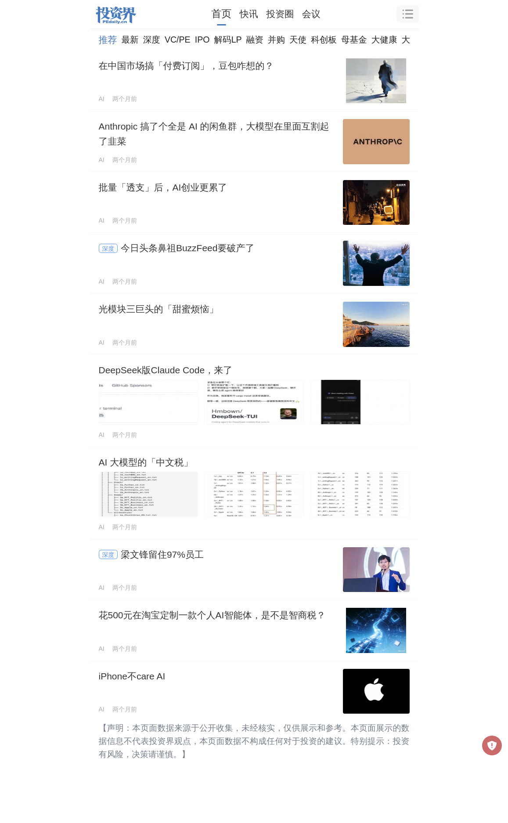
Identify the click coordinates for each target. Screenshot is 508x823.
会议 (311, 14)
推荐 (108, 40)
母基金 (354, 39)
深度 (151, 39)
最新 (130, 39)
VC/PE (178, 39)
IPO (202, 39)
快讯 (249, 14)
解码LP (227, 39)
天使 (297, 39)
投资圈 (280, 14)
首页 (221, 13)
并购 (276, 39)
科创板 (324, 39)
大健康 (384, 39)
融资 (254, 39)
